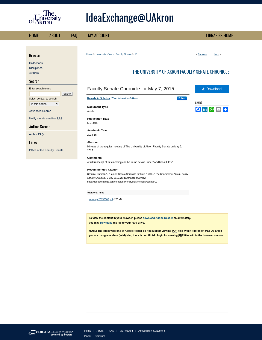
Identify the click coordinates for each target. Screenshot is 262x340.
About (100, 330)
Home (89, 54)
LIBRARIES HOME (219, 35)
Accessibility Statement (151, 330)
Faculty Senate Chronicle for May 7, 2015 (130, 88)
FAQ (111, 330)
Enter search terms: (40, 88)
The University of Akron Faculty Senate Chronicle (180, 71)
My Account (126, 330)
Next (216, 54)
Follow (182, 98)
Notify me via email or (45, 118)
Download (212, 89)
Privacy (87, 336)
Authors (34, 72)
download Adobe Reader (158, 218)
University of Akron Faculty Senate (114, 54)
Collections (36, 63)
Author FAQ (36, 134)
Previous (202, 54)
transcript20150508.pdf (101, 199)
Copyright (100, 336)
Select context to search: (43, 98)
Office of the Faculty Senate (46, 150)
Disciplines (35, 68)
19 (136, 54)
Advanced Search (40, 111)
